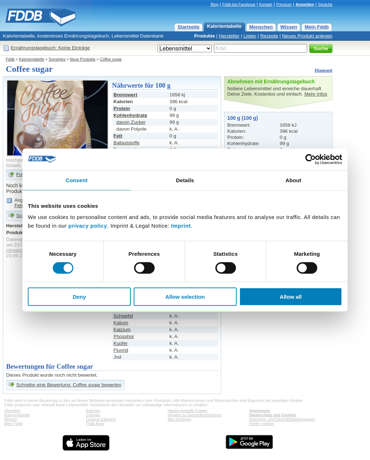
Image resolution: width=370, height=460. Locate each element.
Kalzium (121, 329)
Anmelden (305, 4)
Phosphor (123, 336)
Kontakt (265, 4)
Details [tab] (185, 180)
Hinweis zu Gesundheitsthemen (195, 415)
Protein (121, 108)
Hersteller (229, 36)
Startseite (188, 27)
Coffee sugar (111, 59)
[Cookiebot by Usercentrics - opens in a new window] (310, 159)
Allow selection (185, 297)
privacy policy (87, 226)
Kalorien (93, 410)
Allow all (291, 297)
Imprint (181, 226)
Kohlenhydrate (130, 115)
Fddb (10, 59)
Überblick (12, 410)
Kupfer (120, 343)
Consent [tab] (77, 180)
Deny (79, 297)
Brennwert (125, 94)
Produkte (204, 36)
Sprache (325, 4)
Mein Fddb (317, 27)
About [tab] (293, 180)
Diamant (323, 70)
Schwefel (123, 316)
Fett (117, 136)
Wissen (288, 27)
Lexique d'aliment (101, 419)
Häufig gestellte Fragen (187, 410)
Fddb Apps (95, 423)
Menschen (261, 27)
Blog (214, 4)
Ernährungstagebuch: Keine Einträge (50, 48)
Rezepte (269, 36)
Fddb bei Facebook (238, 4)
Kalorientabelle (224, 26)
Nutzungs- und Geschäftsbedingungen (282, 419)
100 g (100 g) (242, 118)
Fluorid (120, 350)
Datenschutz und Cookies (272, 415)
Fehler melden (261, 423)
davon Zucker (131, 122)
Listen (250, 36)
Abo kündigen (179, 419)
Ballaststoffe (126, 142)
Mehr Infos (315, 94)
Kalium (120, 322)
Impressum (259, 410)
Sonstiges (57, 59)
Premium (284, 4)
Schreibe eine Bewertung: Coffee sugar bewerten (68, 384)
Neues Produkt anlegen (307, 36)
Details (13, 165)
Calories (93, 415)
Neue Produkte (82, 59)
